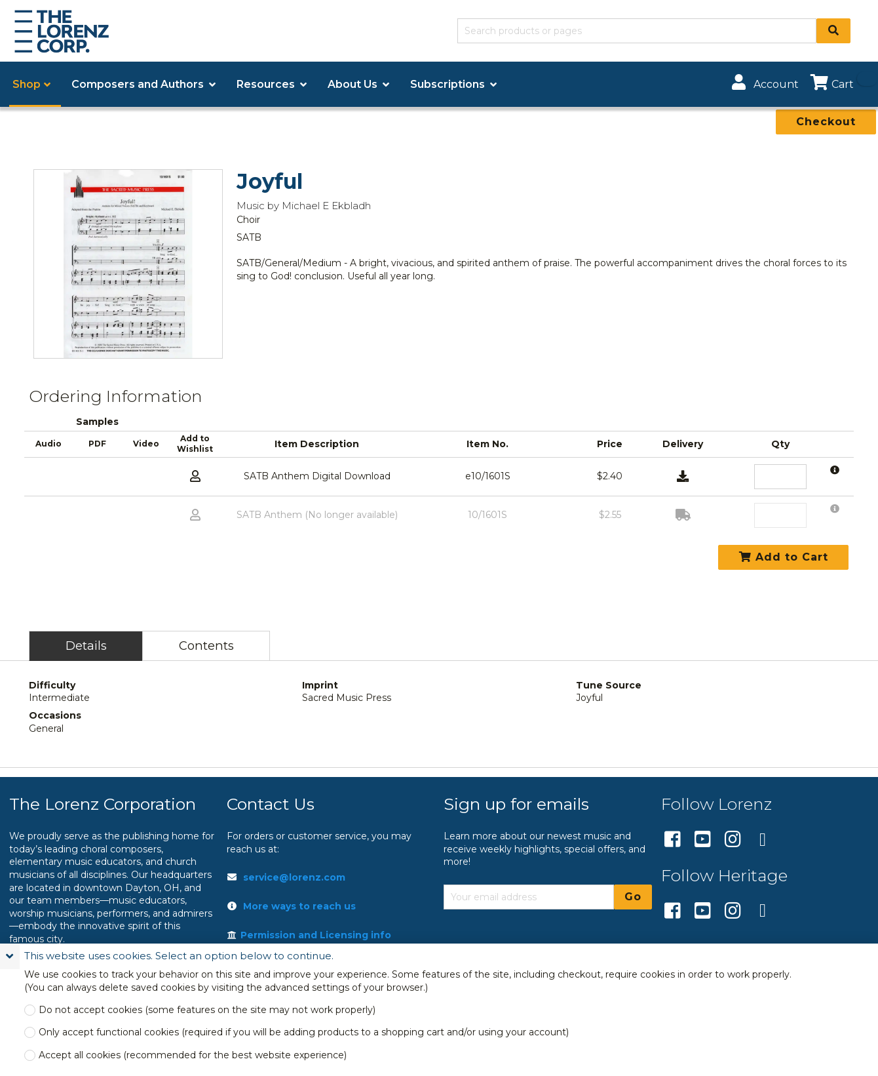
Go (632, 896)
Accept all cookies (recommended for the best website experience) (193, 1055)
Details (86, 645)
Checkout (826, 121)
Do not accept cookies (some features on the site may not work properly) (207, 1010)
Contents (206, 645)
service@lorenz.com (294, 877)
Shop (26, 84)
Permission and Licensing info (309, 935)
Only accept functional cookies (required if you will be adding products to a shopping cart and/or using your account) (304, 1032)
